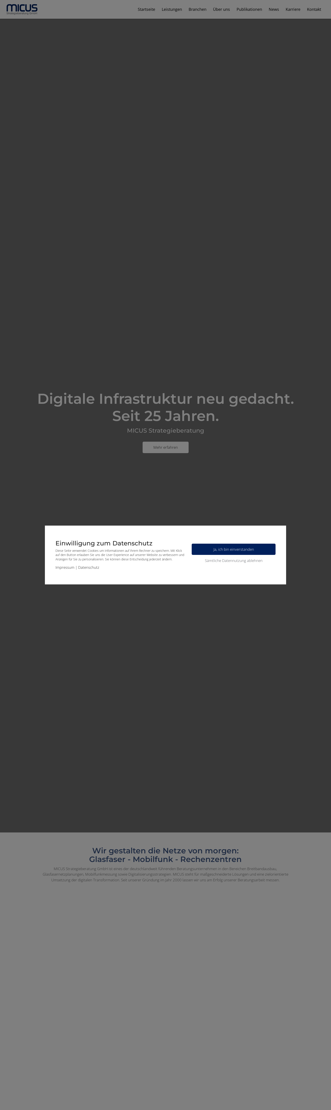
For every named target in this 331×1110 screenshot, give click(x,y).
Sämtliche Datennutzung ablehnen (234, 560)
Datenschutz (88, 567)
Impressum (64, 567)
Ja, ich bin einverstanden (233, 549)
